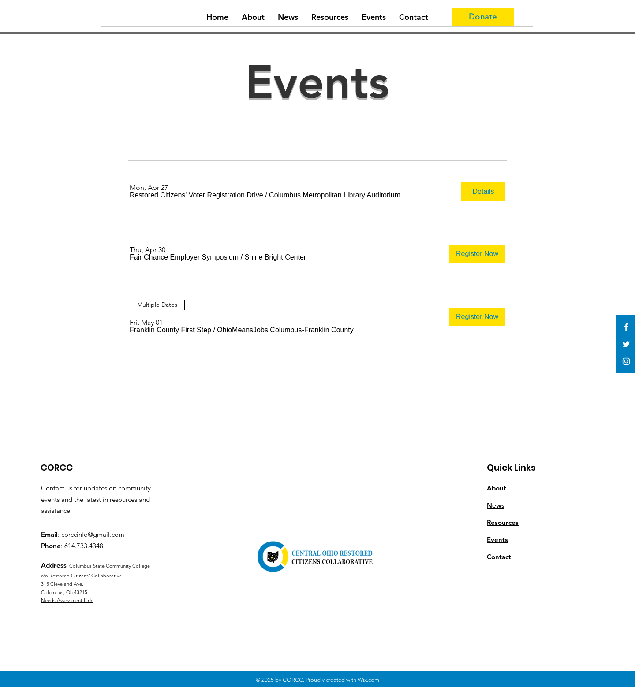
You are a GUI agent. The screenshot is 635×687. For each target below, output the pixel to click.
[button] (196, 195)
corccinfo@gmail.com (92, 534)
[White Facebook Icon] (626, 327)
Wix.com (368, 679)
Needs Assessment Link (67, 600)
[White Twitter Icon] (626, 344)
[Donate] (483, 17)
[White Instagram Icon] (626, 361)
